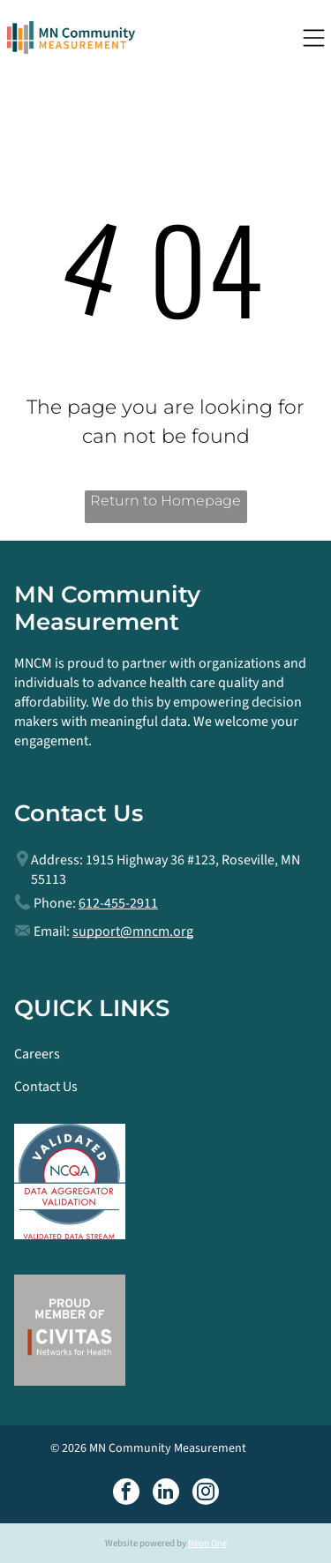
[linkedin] (166, 1493)
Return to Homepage (165, 500)
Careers (37, 1054)
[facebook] (126, 1493)
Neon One (207, 1543)
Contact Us (46, 1086)
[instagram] (205, 1493)
